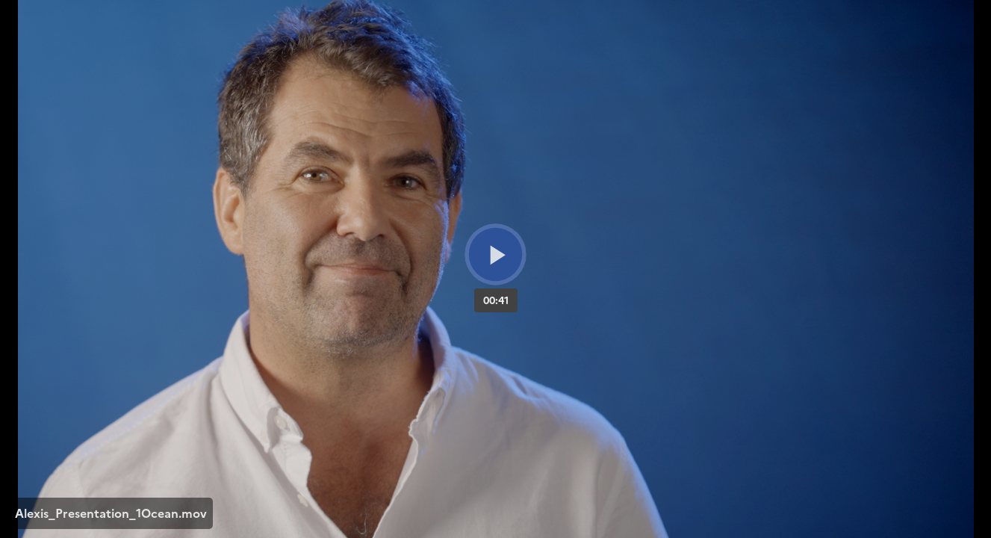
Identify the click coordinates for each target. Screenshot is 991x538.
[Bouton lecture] (495, 254)
